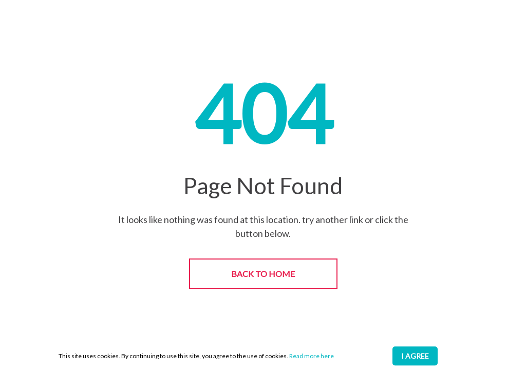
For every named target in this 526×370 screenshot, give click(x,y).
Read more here (311, 356)
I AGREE (415, 355)
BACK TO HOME (263, 274)
